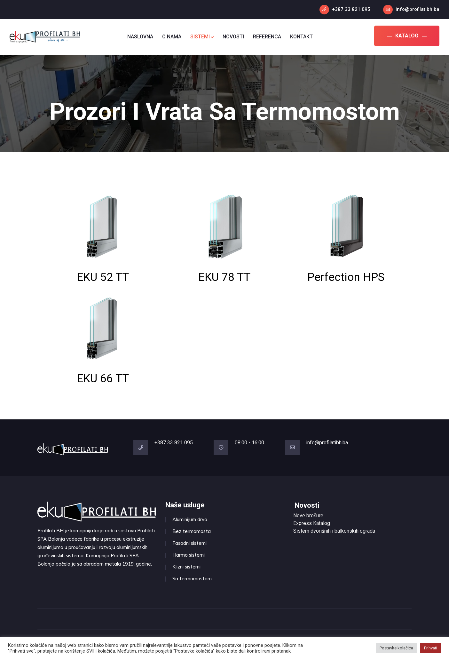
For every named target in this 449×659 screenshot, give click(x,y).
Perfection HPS (345, 277)
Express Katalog (311, 523)
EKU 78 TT (224, 277)
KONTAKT (301, 37)
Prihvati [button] (430, 648)
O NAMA (171, 37)
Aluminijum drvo (189, 519)
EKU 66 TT (103, 378)
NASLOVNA (140, 37)
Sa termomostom (192, 579)
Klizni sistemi (186, 567)
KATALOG (407, 36)
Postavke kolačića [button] (396, 648)
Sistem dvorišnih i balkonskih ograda (334, 531)
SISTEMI (202, 37)
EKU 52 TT (103, 277)
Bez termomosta (191, 531)
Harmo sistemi (188, 555)
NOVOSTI (233, 37)
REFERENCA (267, 37)
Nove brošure (308, 515)
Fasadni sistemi (189, 543)
